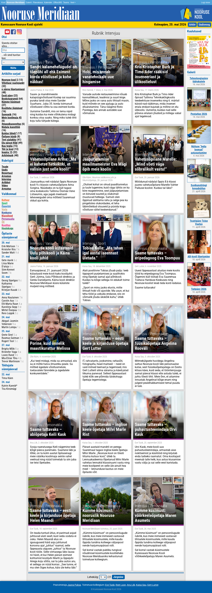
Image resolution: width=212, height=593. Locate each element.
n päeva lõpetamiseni (13, 89)
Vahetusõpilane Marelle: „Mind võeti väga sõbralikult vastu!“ (156, 164)
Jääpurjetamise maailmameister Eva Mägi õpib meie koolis (104, 164)
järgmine (118, 577)
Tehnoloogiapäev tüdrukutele (199, 80)
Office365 (57, 2)
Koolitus (6, 225)
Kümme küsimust (11, 101)
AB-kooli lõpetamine (199, 256)
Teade (5, 166)
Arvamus (6, 176)
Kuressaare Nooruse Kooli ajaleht (22, 24)
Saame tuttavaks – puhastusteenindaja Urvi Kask (156, 429)
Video (5, 185)
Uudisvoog (204, 24)
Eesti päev (7, 95)
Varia (4, 209)
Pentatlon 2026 (199, 114)
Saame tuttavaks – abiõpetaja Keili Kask (48, 432)
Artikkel (6, 182)
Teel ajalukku (9, 139)
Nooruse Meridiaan (16, 2)
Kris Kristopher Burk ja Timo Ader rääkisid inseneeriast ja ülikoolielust (154, 74)
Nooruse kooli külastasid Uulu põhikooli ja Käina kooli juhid (51, 253)
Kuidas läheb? (9, 133)
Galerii (29, 2)
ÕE (3, 222)
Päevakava (38, 2)
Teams (66, 2)
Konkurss (7, 212)
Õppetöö (6, 206)
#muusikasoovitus (11, 123)
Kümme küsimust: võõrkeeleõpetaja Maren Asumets (155, 515)
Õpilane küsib (9, 136)
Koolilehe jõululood (12, 108)
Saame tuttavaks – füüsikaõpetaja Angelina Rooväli (156, 343)
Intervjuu (6, 179)
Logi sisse (205, 2)
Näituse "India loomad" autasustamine (199, 149)
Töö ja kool (7, 149)
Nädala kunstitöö (11, 127)
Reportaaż (7, 173)
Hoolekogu (7, 228)
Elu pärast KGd (9, 142)
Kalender (48, 2)
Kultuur (5, 200)
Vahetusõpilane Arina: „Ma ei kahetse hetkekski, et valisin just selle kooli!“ (53, 164)
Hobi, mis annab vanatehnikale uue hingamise (98, 76)
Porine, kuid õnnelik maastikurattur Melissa (50, 346)
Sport (4, 203)
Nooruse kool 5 (10, 79)
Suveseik (6, 114)
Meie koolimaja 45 (12, 117)
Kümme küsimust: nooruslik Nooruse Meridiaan (98, 515)
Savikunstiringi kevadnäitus (199, 187)
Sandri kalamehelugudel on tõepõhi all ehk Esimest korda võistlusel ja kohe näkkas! (53, 74)
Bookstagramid (10, 98)
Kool (3, 2)
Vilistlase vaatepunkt (13, 83)
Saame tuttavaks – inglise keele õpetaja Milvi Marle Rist (104, 429)
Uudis (5, 169)
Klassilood (7, 215)
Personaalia (8, 218)
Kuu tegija (7, 146)
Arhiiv (192, 24)
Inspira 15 (7, 152)
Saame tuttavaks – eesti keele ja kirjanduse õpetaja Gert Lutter (105, 343)
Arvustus (6, 188)
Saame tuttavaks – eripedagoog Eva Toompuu (157, 255)
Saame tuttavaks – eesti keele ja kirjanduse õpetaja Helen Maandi (53, 515)
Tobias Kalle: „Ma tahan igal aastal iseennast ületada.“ (102, 253)
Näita (13, 67)
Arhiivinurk (7, 155)
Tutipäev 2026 (198, 289)
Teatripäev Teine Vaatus (199, 222)
